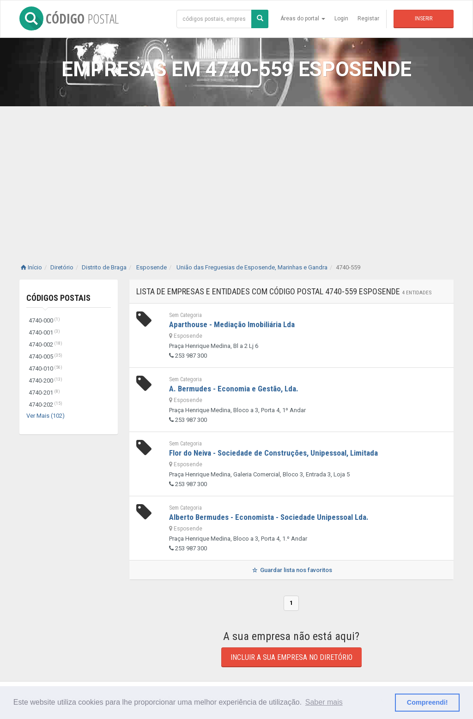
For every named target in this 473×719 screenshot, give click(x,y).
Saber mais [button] (324, 702)
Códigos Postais (58, 298)
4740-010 (45, 368)
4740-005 (45, 356)
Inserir (423, 18)
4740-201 (44, 392)
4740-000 (44, 320)
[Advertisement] (236, 175)
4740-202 (45, 404)
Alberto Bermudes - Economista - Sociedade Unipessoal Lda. (269, 517)
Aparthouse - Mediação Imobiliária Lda (232, 324)
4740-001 (44, 332)
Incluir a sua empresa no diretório (291, 657)
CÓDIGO (69, 18)
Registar (368, 18)
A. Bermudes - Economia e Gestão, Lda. (233, 388)
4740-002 (45, 344)
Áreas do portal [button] (302, 18)
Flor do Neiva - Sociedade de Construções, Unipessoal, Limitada (273, 452)
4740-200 (45, 380)
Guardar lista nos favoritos (291, 570)
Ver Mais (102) (45, 415)
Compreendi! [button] (427, 702)
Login (341, 18)
